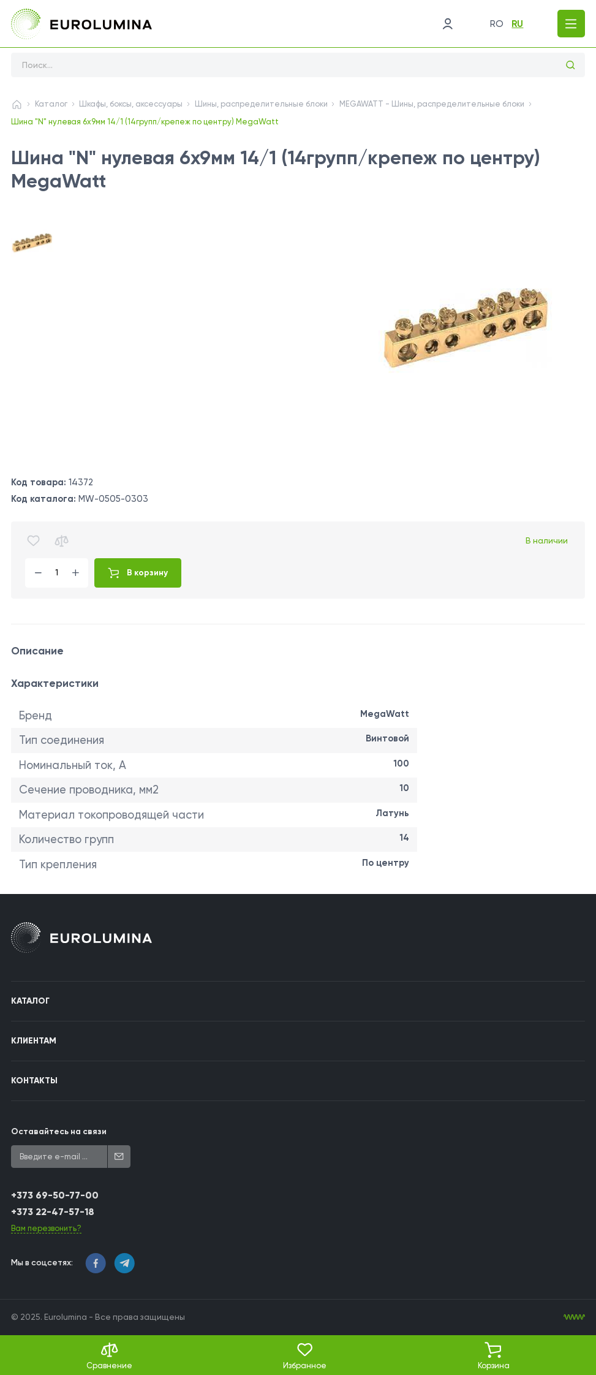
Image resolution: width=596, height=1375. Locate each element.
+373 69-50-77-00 (55, 1195)
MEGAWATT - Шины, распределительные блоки (431, 103)
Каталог (51, 103)
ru (517, 23)
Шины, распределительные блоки (261, 103)
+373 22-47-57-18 (52, 1212)
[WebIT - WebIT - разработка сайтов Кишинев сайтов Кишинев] (574, 1317)
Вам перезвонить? (46, 1228)
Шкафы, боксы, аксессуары (131, 103)
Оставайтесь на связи (59, 1131)
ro (497, 23)
